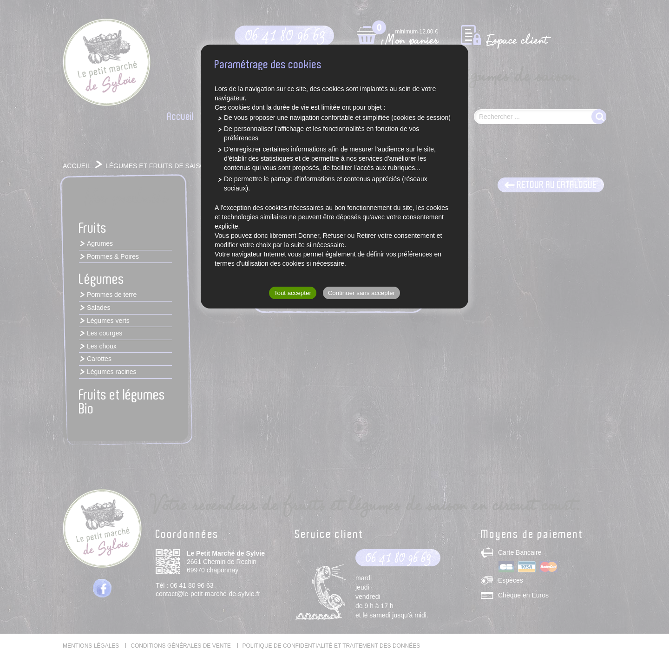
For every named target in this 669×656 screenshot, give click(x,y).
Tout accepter (292, 292)
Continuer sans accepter (361, 292)
